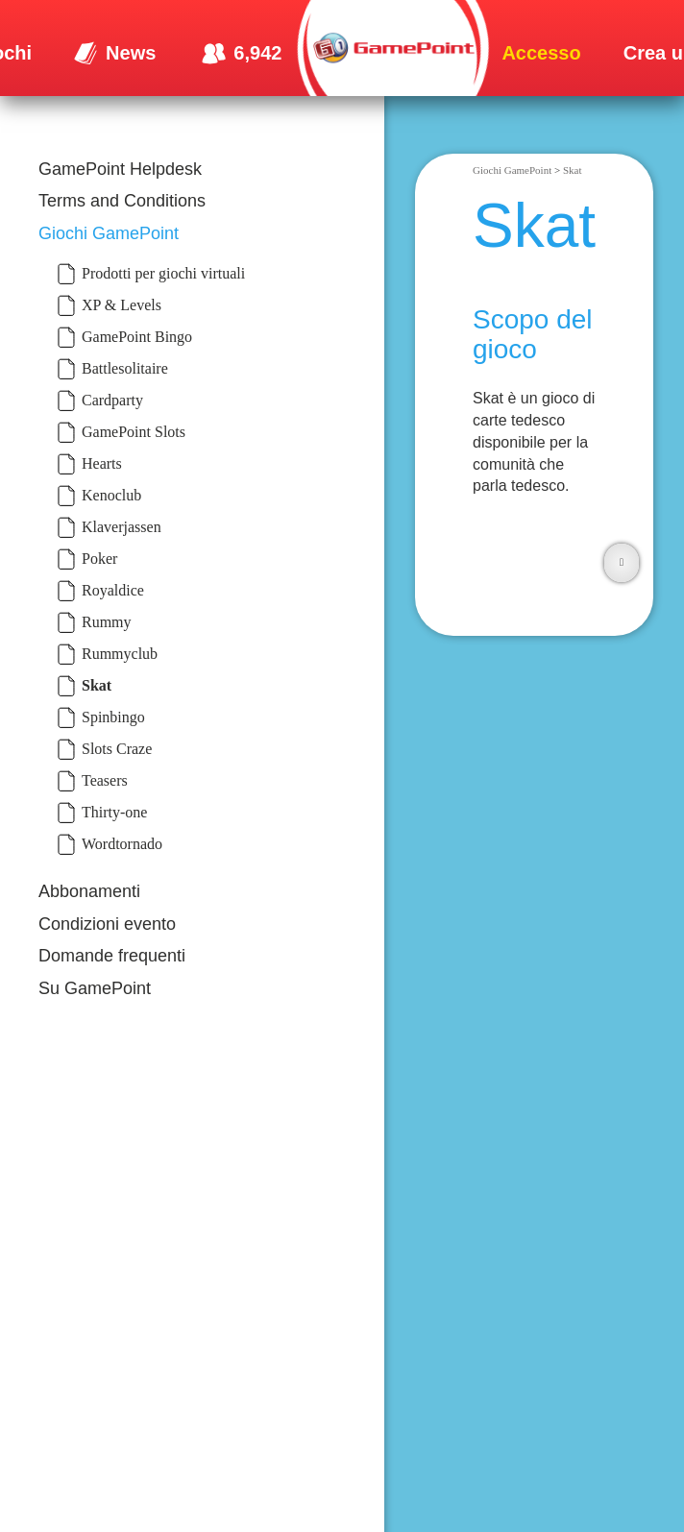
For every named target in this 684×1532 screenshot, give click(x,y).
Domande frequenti (111, 955)
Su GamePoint (94, 988)
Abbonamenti (89, 891)
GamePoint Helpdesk (120, 169)
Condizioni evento (107, 924)
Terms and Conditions (122, 200)
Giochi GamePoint (108, 233)
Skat (572, 170)
